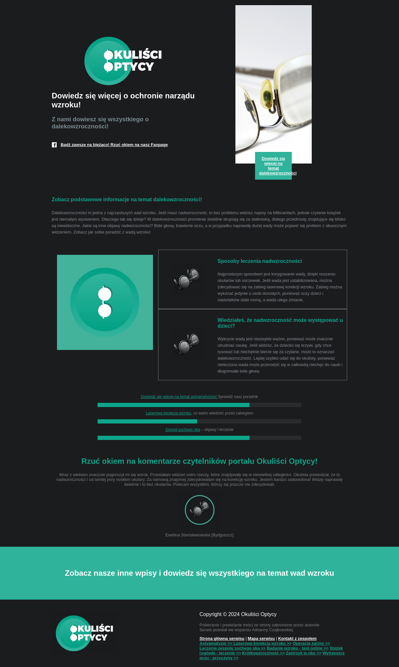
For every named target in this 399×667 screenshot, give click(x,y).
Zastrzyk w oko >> (303, 653)
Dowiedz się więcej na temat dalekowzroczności (275, 165)
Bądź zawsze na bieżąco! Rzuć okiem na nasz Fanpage (114, 144)
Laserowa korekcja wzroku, (169, 413)
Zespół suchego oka (183, 429)
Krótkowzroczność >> (263, 653)
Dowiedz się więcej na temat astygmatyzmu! (179, 396)
